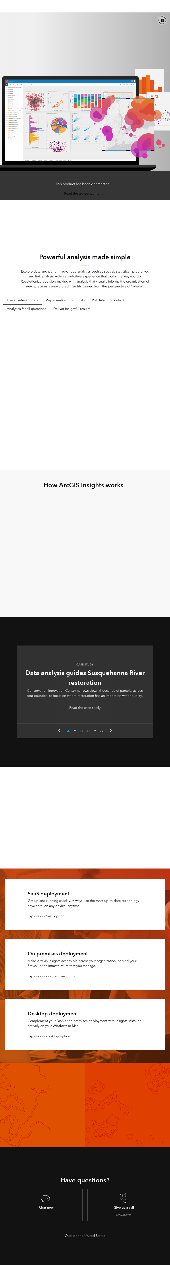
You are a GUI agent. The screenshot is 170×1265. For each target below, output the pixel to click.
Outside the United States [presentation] (85, 1236)
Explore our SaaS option (46, 916)
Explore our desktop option (49, 1036)
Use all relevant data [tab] (22, 300)
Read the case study (84, 708)
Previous (59, 730)
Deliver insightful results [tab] (71, 309)
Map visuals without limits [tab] (65, 300)
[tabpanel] (84, 388)
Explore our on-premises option (52, 976)
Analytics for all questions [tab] (26, 309)
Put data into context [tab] (108, 300)
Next (110, 730)
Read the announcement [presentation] (83, 193)
